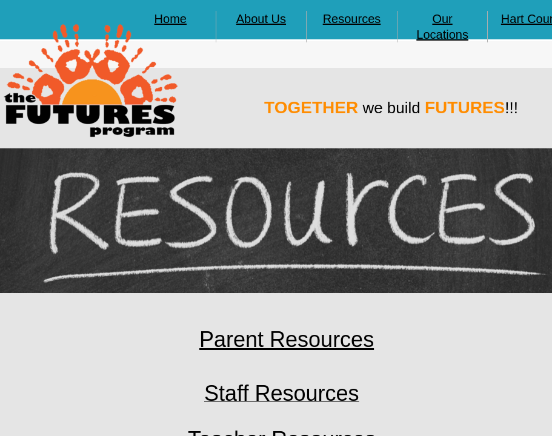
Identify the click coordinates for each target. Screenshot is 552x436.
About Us (261, 18)
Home (171, 18)
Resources (352, 18)
